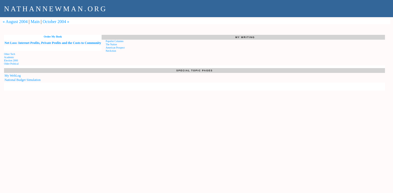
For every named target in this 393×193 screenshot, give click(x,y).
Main (35, 21)
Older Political (11, 63)
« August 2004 (15, 21)
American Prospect (115, 47)
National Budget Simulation (23, 80)
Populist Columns (115, 41)
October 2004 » (56, 21)
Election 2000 (11, 60)
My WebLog (13, 75)
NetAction (111, 51)
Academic (9, 57)
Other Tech (9, 54)
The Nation (111, 44)
